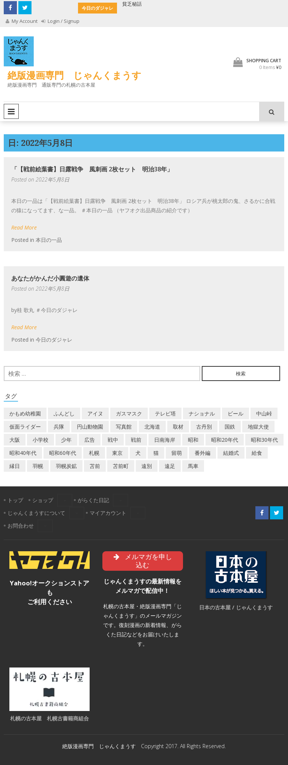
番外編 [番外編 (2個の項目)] (202, 452)
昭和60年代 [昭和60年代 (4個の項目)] (62, 452)
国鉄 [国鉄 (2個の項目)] (230, 426)
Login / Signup (60, 21)
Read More (24, 227)
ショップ (42, 500)
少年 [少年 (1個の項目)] (66, 439)
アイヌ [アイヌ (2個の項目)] (95, 413)
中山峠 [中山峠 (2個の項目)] (264, 413)
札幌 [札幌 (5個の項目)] (94, 452)
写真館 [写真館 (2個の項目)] (124, 426)
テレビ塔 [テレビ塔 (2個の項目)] (165, 413)
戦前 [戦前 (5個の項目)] (136, 439)
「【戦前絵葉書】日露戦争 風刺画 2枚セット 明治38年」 (92, 169)
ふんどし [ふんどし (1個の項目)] (64, 413)
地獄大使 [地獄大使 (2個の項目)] (258, 426)
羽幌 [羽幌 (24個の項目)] (38, 466)
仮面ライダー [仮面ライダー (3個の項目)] (25, 426)
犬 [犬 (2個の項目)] (138, 452)
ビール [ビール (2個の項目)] (235, 413)
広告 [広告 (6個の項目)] (89, 439)
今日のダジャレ (54, 339)
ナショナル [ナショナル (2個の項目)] (202, 413)
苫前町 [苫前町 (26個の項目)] (121, 466)
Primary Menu (11, 111)
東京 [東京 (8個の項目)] (117, 452)
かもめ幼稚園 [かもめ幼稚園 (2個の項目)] (25, 413)
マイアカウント (108, 512)
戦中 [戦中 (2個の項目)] (113, 439)
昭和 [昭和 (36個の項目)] (193, 439)
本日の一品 (49, 239)
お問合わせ (21, 525)
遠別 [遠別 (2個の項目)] (146, 466)
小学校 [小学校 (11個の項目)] (40, 439)
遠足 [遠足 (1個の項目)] (170, 466)
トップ (15, 500)
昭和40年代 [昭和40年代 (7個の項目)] (22, 452)
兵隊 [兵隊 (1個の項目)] (59, 426)
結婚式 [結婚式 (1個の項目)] (231, 452)
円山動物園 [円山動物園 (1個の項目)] (90, 426)
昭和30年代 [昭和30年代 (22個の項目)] (264, 439)
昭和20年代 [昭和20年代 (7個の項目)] (224, 439)
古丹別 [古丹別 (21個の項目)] (204, 426)
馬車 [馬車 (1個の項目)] (193, 466)
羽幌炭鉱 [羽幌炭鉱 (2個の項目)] (66, 466)
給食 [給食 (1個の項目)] (257, 452)
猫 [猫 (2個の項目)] (156, 452)
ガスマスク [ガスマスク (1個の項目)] (129, 413)
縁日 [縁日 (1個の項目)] (14, 466)
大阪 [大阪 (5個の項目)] (14, 439)
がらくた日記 (93, 500)
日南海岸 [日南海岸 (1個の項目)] (164, 439)
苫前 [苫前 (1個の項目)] (95, 466)
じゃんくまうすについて (36, 512)
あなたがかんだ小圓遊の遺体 (50, 278)
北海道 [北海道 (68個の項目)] (152, 426)
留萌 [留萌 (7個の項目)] (176, 452)
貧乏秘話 (132, 3)
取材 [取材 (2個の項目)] (178, 426)
